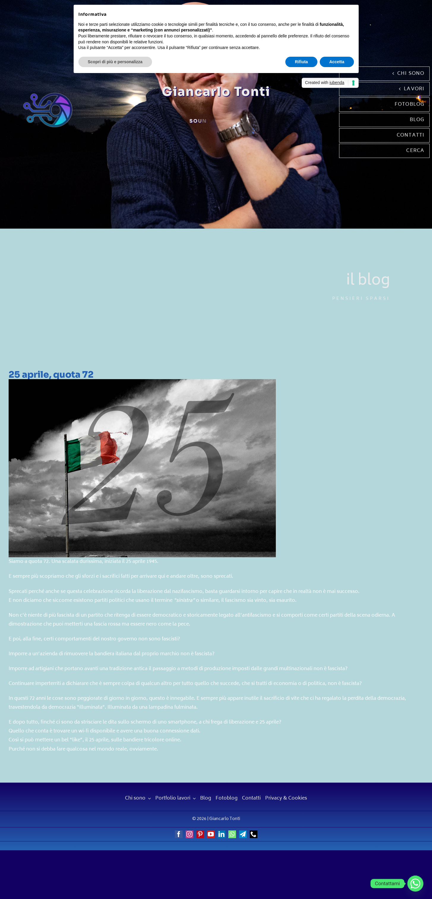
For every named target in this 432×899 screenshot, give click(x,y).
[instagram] (189, 834)
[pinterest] (200, 834)
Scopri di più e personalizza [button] (115, 61)
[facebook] (179, 834)
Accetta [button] (336, 61)
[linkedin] (221, 834)
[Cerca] (384, 151)
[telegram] (243, 834)
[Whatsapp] (415, 884)
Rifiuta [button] (301, 61)
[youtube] (211, 834)
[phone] (253, 834)
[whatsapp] (232, 834)
